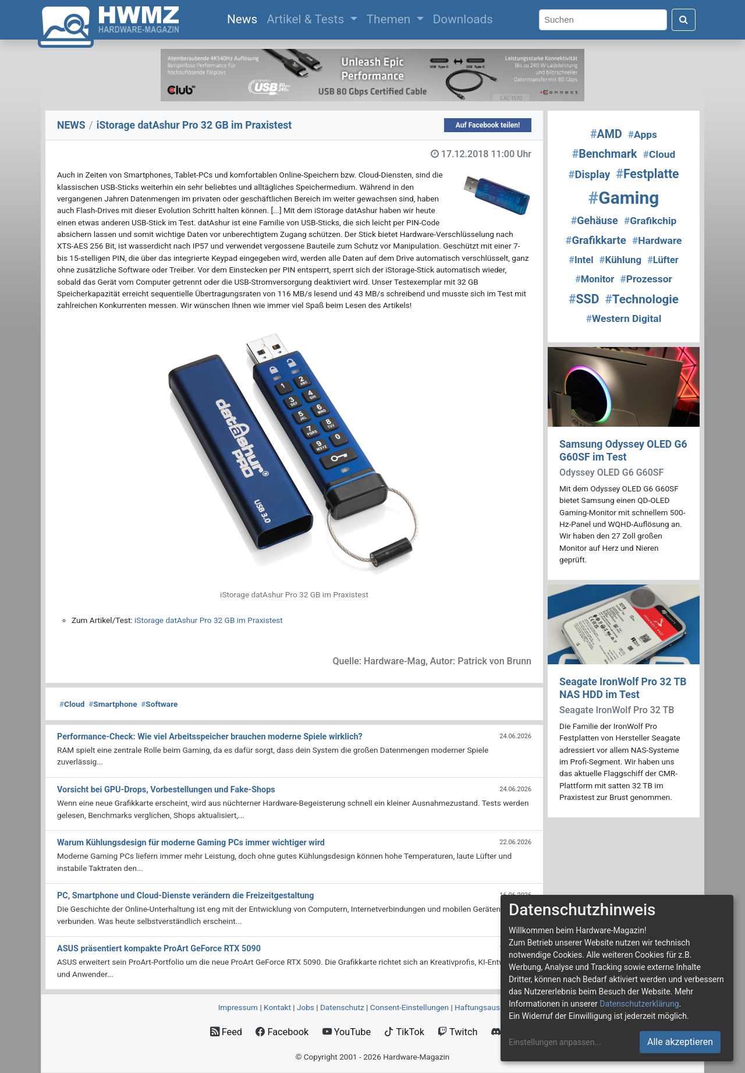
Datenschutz (342, 1007)
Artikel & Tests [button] (307, 19)
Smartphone (112, 704)
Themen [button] (390, 19)
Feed (226, 1031)
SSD (584, 299)
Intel (581, 259)
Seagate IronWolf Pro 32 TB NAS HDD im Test (623, 688)
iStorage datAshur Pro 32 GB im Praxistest (208, 620)
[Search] (603, 20)
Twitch (457, 1031)
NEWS (71, 125)
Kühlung (620, 259)
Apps (642, 134)
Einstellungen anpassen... (555, 1042)
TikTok (404, 1031)
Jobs (305, 1007)
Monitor (594, 279)
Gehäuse (594, 220)
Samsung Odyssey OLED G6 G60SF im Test (623, 450)
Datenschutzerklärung (639, 1003)
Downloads (463, 19)
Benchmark (604, 154)
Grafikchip (650, 220)
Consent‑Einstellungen (409, 1007)
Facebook (282, 1031)
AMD (606, 134)
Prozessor (646, 279)
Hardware (657, 240)
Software (159, 704)
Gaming (623, 197)
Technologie (642, 299)
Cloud (72, 704)
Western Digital (624, 318)
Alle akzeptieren (680, 1041)
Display (589, 174)
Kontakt (277, 1007)
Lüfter (663, 259)
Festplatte (647, 174)
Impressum (238, 1007)
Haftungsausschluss (491, 1007)
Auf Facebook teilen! (488, 125)
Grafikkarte (596, 240)
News (244, 18)
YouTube (346, 1031)
